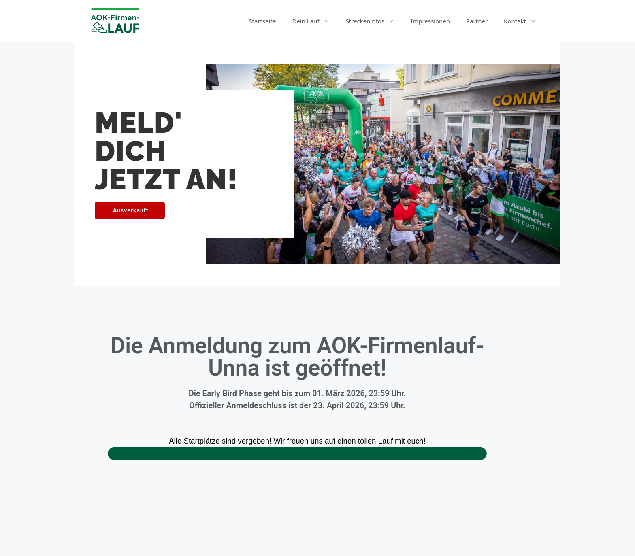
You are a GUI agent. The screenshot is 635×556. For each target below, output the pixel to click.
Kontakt (524, 21)
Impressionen (430, 21)
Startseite (262, 21)
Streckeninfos (374, 21)
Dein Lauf (314, 21)
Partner (477, 21)
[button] (130, 210)
